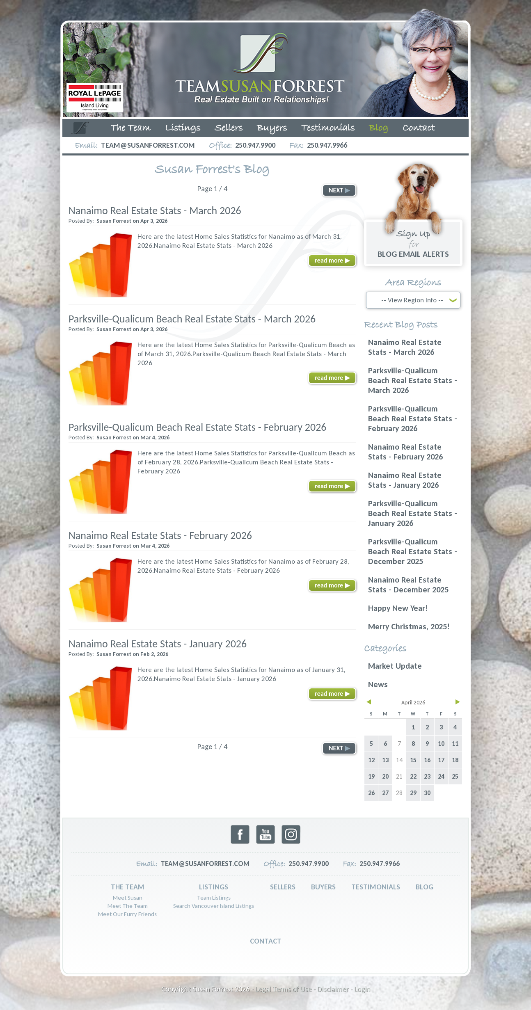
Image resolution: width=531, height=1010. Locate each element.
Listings (182, 128)
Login (362, 989)
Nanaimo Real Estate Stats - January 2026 (158, 643)
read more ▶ (332, 260)
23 (427, 776)
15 (413, 760)
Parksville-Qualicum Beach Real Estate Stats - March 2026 (192, 318)
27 (385, 793)
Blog (378, 128)
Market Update (395, 666)
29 (413, 793)
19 (371, 776)
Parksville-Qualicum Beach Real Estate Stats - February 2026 (198, 427)
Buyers (272, 128)
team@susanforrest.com (148, 145)
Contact (419, 128)
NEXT (339, 190)
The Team (131, 128)
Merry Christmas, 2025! (409, 626)
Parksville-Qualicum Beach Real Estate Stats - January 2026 (412, 513)
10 (441, 743)
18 (455, 760)
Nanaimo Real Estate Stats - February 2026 (160, 535)
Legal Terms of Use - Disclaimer (301, 989)
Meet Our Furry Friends (127, 914)
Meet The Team (128, 905)
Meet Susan (127, 897)
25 (455, 776)
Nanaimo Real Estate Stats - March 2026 (155, 210)
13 (385, 760)
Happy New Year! (398, 608)
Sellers (229, 128)
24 (441, 776)
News (378, 684)
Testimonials (328, 128)
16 (427, 760)
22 (413, 776)
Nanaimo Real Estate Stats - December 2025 (408, 584)
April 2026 (413, 702)
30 (427, 793)
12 (371, 760)
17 (441, 760)
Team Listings (214, 897)
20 (385, 776)
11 (455, 743)
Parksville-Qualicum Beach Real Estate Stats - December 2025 (412, 551)
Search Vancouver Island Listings (213, 905)
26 (371, 793)
